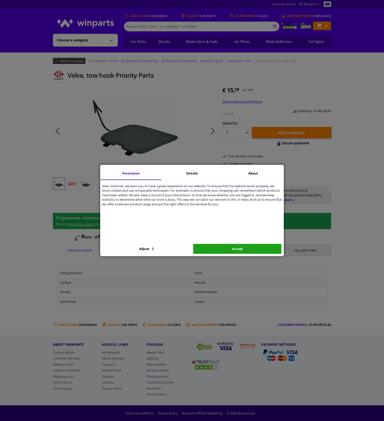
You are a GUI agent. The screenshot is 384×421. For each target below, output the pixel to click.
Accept (237, 249)
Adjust (146, 249)
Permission (131, 173)
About (253, 173)
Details (192, 173)
